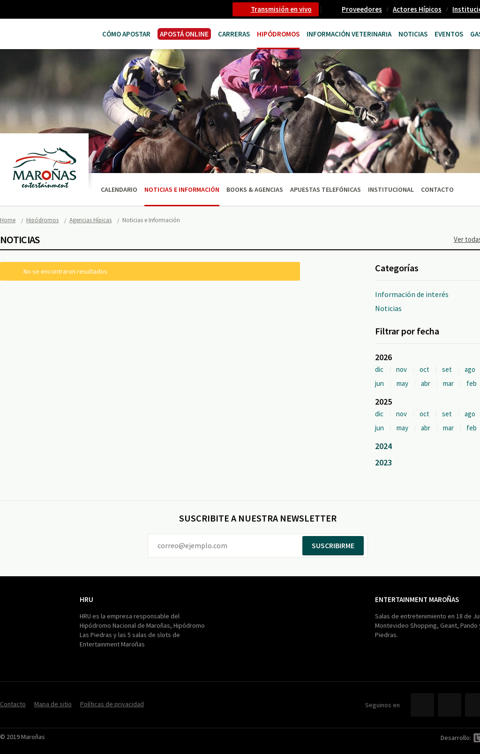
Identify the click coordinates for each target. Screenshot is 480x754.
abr (425, 383)
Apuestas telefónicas (325, 189)
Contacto (437, 189)
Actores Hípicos (417, 9)
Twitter (449, 705)
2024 (383, 446)
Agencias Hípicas (90, 220)
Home (7, 220)
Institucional (391, 189)
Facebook (422, 705)
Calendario (119, 189)
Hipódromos (278, 33)
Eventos (449, 33)
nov (401, 369)
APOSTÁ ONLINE (184, 33)
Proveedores (362, 9)
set (447, 369)
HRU (86, 599)
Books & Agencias (254, 189)
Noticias (413, 33)
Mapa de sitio (53, 704)
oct (424, 369)
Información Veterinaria (349, 33)
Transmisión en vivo (281, 9)
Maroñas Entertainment (36, 33)
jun (379, 383)
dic (379, 369)
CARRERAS (234, 33)
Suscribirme (333, 545)
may (402, 383)
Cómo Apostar (126, 33)
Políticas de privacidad (112, 704)
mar (448, 383)
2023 (383, 462)
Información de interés (412, 294)
